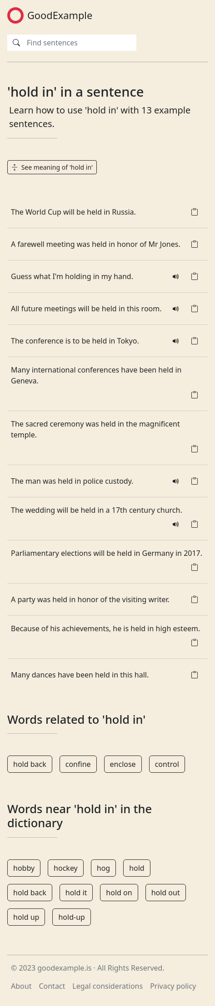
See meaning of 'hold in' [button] (52, 167)
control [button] (167, 764)
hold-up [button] (71, 917)
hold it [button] (76, 893)
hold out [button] (165, 893)
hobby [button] (24, 868)
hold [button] (137, 868)
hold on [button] (119, 893)
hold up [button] (26, 917)
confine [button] (78, 764)
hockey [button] (66, 868)
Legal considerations (107, 986)
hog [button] (103, 868)
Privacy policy (173, 986)
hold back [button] (29, 764)
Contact (52, 986)
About (21, 986)
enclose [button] (123, 764)
